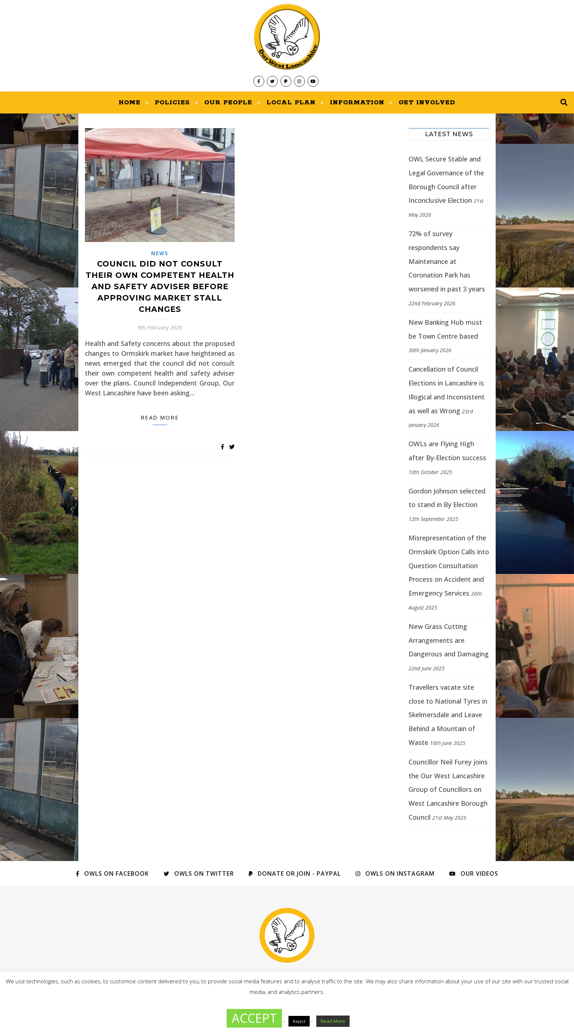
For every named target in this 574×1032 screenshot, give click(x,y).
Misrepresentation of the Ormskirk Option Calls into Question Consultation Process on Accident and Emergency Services (449, 565)
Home (130, 102)
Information (357, 102)
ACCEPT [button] (254, 1018)
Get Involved (427, 102)
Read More (333, 1021)
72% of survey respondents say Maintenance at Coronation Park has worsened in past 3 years (447, 261)
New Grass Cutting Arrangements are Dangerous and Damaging (449, 640)
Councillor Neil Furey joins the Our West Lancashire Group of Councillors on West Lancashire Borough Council (448, 789)
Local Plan (291, 102)
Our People (228, 102)
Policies (172, 102)
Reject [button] (299, 1021)
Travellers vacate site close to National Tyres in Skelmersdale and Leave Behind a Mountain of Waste (448, 715)
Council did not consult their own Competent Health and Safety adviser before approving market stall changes (160, 286)
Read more (160, 417)
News (159, 253)
